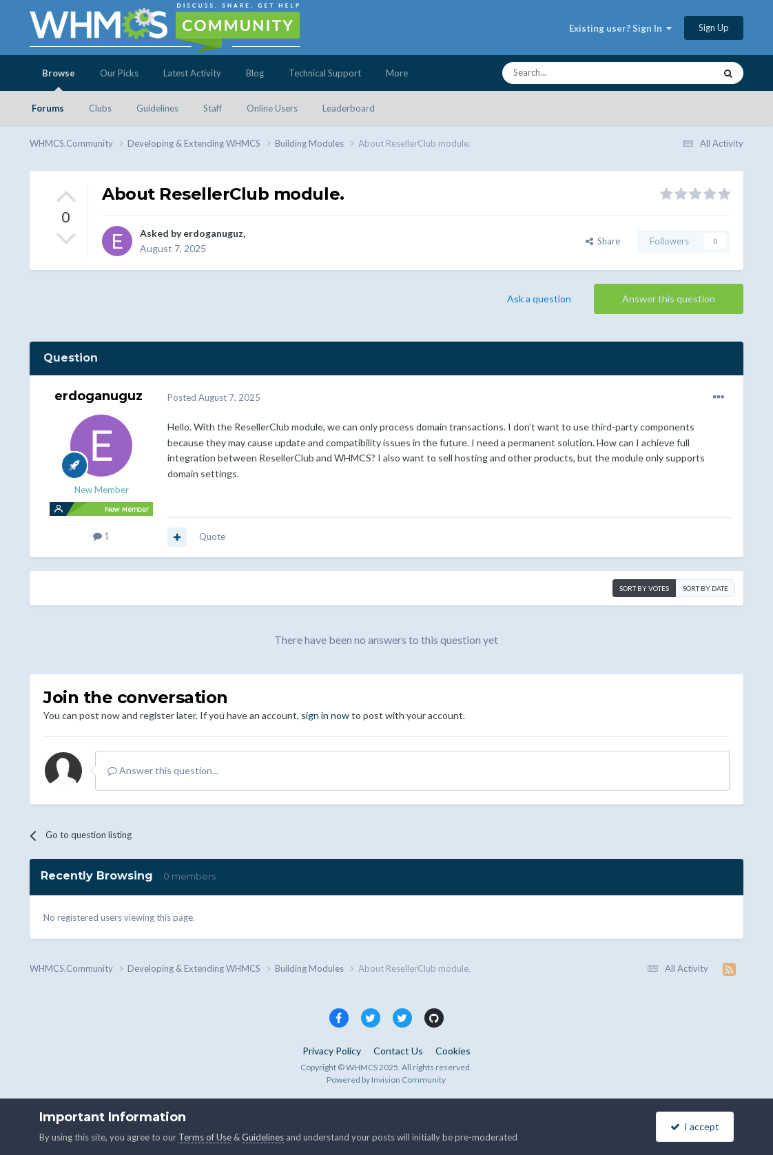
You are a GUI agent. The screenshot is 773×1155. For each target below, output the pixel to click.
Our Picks (119, 73)
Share (603, 241)
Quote (212, 536)
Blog (255, 73)
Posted (213, 397)
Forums (48, 108)
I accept (694, 1126)
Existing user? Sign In (620, 28)
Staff (212, 108)
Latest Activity (192, 73)
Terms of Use (204, 1137)
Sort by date (705, 588)
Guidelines (157, 108)
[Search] (576, 73)
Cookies (453, 1051)
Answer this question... (162, 770)
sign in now (325, 715)
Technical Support (325, 73)
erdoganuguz (213, 233)
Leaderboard (348, 108)
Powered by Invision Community (386, 1079)
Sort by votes (644, 588)
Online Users (272, 108)
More (397, 73)
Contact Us (398, 1051)
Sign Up (714, 27)
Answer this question (668, 298)
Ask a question (539, 298)
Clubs (100, 108)
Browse (58, 79)
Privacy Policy (331, 1051)
